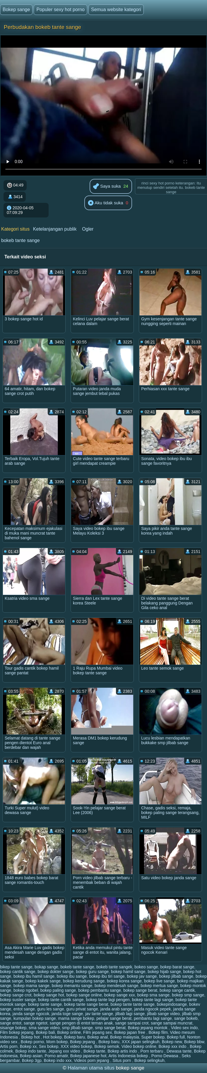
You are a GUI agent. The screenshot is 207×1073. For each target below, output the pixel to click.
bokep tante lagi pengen (107, 999)
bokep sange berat (140, 990)
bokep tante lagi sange (152, 999)
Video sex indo (184, 1027)
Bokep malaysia (124, 1037)
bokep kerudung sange (84, 981)
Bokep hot (31, 1037)
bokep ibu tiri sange (106, 976)
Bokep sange (16, 9)
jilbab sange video (163, 1013)
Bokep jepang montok (148, 1027)
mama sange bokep (76, 1018)
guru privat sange (82, 1009)
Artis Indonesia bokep (129, 1055)
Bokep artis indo (122, 1051)
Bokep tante (94, 1051)
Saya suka (107, 186)
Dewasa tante (179, 1051)
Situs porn (122, 1060)
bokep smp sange (188, 995)
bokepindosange (172, 1004)
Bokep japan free (130, 1032)
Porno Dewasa (165, 1055)
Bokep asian (31, 1055)
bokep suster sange (18, 999)
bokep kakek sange (43, 981)
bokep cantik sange (17, 971)
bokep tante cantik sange (61, 999)
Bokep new (172, 1041)
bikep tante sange (16, 967)
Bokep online (69, 1032)
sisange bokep (13, 1027)
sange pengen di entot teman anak (81, 1023)
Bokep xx (28, 1046)
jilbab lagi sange (130, 1013)
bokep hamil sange (128, 971)
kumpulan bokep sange (34, 1018)
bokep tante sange (45, 1004)
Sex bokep (48, 1046)
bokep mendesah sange (116, 985)
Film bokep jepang (16, 1032)
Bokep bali (45, 1032)
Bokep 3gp (32, 1060)
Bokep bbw (194, 1041)
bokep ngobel (25, 990)
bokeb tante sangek (114, 967)
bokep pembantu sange (99, 990)
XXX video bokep (76, 1046)
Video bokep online (139, 1046)
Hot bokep (52, 1037)
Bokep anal (97, 1037)
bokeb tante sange (20, 240)
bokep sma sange (153, 995)
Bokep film (157, 1032)
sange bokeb (186, 1018)
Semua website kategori (116, 9)
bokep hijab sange (164, 971)
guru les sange (50, 1009)
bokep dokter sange (55, 971)
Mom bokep (57, 1041)
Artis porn (9, 1046)
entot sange (24, 1009)
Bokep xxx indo (172, 1046)
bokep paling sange (58, 990)
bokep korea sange (124, 981)
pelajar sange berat (113, 1018)
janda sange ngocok (31, 1013)
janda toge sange (67, 1013)
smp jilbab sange (77, 1027)
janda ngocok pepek (152, 1009)
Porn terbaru (152, 1051)
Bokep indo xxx (57, 1060)
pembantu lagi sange (153, 1018)
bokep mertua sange (159, 985)
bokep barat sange (177, 967)
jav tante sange (99, 1013)
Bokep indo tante (30, 1051)
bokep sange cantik (177, 990)
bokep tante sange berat (86, 1004)
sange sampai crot (131, 1023)
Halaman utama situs (91, 1068)
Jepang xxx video (64, 1051)
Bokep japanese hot (88, 1055)
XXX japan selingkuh (141, 1041)
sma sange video (44, 1027)
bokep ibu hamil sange (33, 976)
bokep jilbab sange (176, 976)
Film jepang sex (97, 1032)
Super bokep (153, 1037)
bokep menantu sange (72, 985)
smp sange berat (110, 1027)
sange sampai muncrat (171, 1023)
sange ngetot (35, 1023)
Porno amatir (56, 1055)
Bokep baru (74, 1037)
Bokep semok (106, 1046)
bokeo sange (146, 967)
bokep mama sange (31, 985)
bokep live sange (159, 981)
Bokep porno (32, 1041)
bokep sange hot (49, 995)
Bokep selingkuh (149, 1060)
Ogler (87, 229)
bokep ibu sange (72, 976)
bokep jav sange (142, 976)
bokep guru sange (92, 971)
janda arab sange (116, 1009)
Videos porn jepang (92, 1060)
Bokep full (176, 1037)
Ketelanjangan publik (55, 229)
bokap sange (46, 967)
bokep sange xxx (119, 995)
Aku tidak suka (105, 203)
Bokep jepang (83, 1041)
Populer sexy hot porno (60, 9)
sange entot (10, 1023)
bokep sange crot (15, 995)
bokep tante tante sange (133, 1004)
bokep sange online (84, 995)
